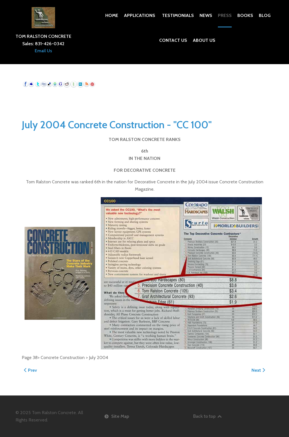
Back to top (207, 416)
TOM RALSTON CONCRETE (43, 36)
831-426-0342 (49, 43)
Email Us (43, 50)
